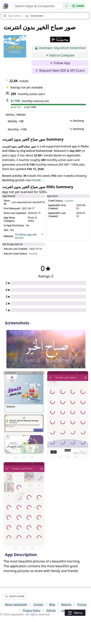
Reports (66, 604)
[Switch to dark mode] (15, 596)
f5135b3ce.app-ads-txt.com (29, 236)
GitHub (51, 610)
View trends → (34, 180)
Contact (38, 604)
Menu (74, 612)
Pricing (81, 604)
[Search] (66, 6)
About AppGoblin (16, 604)
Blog (52, 604)
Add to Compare (60, 55)
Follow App (60, 63)
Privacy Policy (31, 610)
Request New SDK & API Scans (60, 70)
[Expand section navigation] (45, 15)
